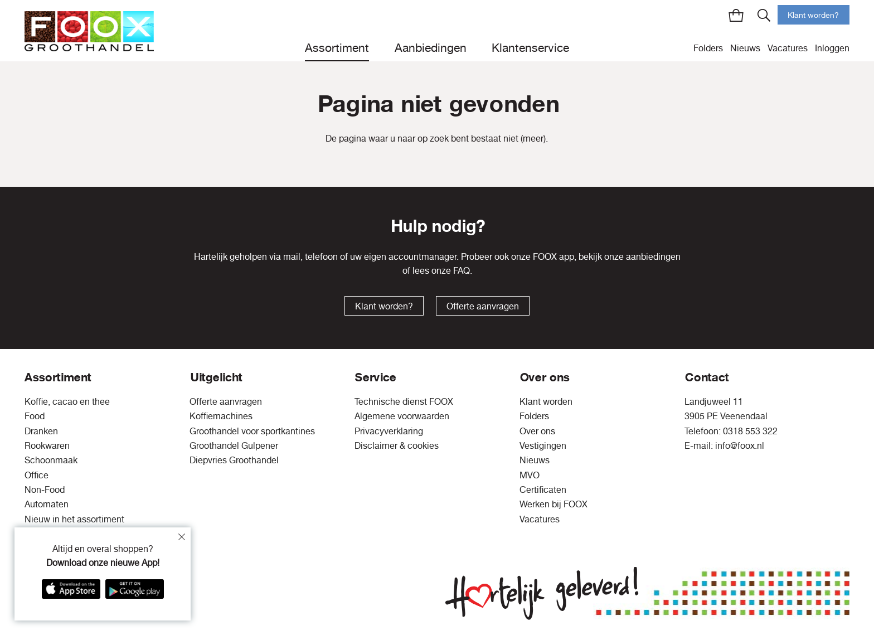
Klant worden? (813, 15)
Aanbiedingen (431, 47)
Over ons (537, 431)
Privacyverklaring (389, 431)
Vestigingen (542, 445)
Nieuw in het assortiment (74, 519)
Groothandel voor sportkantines (252, 431)
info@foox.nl (739, 445)
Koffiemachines (221, 416)
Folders (708, 48)
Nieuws (745, 48)
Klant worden (545, 401)
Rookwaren (47, 445)
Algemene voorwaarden (402, 416)
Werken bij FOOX (553, 504)
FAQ (461, 270)
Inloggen (832, 48)
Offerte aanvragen (482, 306)
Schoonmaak (51, 460)
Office (36, 475)
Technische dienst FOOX (404, 401)
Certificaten (542, 489)
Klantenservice (530, 47)
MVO (529, 475)
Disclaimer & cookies (397, 445)
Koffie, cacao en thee (67, 401)
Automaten (47, 504)
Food (35, 416)
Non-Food (45, 489)
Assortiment (337, 47)
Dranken (41, 431)
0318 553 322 (750, 431)
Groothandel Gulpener (234, 445)
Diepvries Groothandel (234, 460)
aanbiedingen (653, 256)
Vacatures (788, 48)
